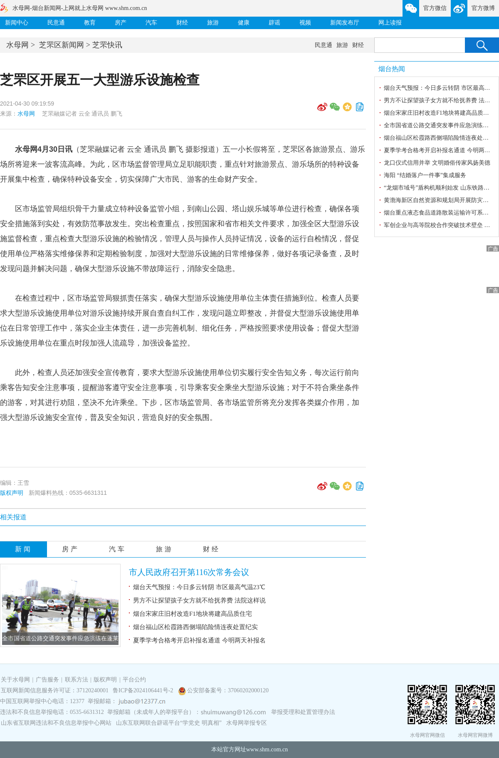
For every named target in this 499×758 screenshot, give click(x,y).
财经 (182, 23)
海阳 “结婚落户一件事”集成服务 (425, 175)
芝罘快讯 (107, 45)
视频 (305, 23)
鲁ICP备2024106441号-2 (144, 690)
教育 (90, 23)
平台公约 (134, 680)
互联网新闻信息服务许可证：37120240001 (55, 690)
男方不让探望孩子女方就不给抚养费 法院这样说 (199, 600)
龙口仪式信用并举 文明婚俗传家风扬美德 (437, 163)
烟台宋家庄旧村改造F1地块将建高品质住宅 (192, 613)
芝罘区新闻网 (61, 45)
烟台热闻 (391, 68)
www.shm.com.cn (267, 749)
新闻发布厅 (344, 23)
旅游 (213, 23)
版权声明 (11, 492)
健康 (244, 23)
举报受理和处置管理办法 (303, 712)
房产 (120, 23)
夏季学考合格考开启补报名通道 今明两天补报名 (199, 640)
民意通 (56, 23)
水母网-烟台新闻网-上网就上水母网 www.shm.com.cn (79, 8)
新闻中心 (16, 23)
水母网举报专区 (246, 723)
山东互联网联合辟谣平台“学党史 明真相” (169, 723)
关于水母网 (16, 680)
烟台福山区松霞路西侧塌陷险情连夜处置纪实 (195, 627)
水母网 (17, 45)
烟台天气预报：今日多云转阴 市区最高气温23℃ (199, 587)
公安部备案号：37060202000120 (228, 690)
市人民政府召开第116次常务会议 (189, 572)
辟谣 (274, 23)
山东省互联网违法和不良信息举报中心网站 (56, 723)
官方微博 (483, 8)
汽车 (151, 23)
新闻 (23, 549)
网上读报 (390, 23)
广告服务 (47, 680)
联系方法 (76, 680)
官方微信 (435, 8)
